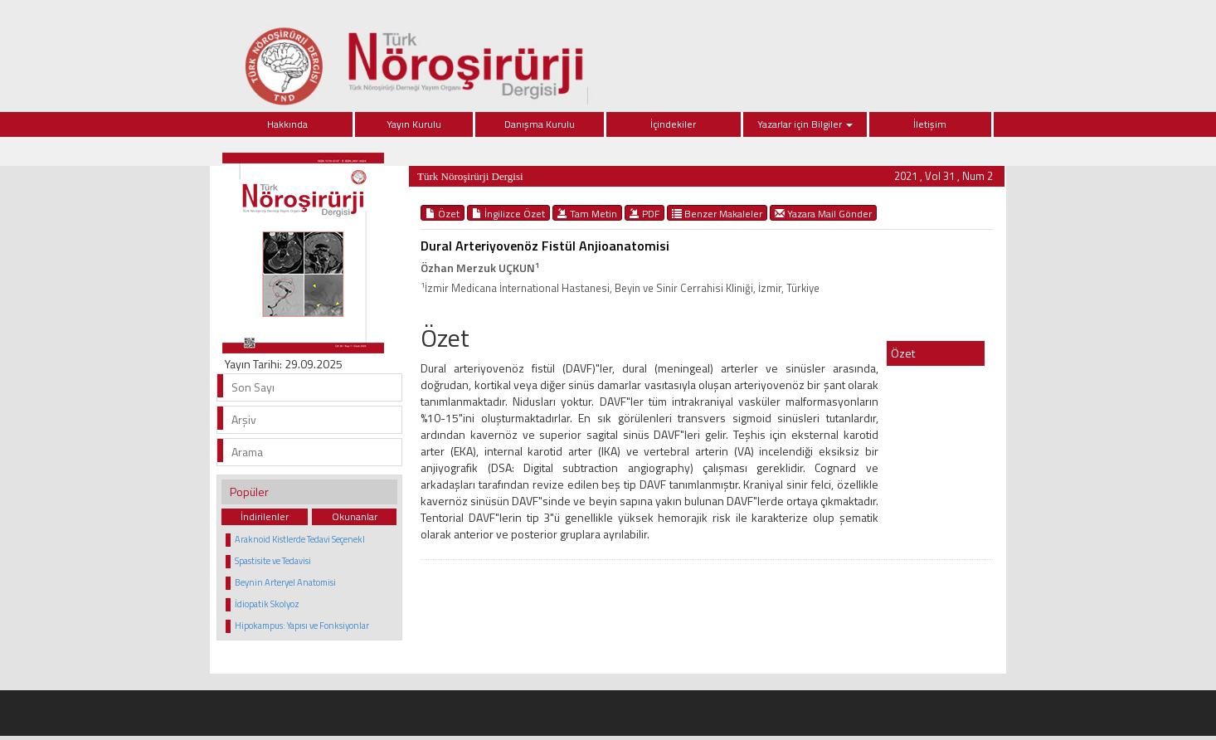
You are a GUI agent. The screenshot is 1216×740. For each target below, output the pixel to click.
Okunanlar (354, 516)
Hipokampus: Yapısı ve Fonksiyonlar (302, 625)
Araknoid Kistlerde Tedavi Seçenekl (300, 539)
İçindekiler (673, 124)
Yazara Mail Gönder (823, 213)
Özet (443, 213)
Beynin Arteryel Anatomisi (285, 582)
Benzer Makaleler (717, 213)
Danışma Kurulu (539, 124)
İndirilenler (265, 516)
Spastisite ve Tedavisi (273, 560)
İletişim (929, 124)
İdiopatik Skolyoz (267, 604)
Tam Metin (587, 213)
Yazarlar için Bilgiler (805, 124)
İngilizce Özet (508, 213)
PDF (644, 213)
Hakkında (287, 124)
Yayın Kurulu (414, 124)
